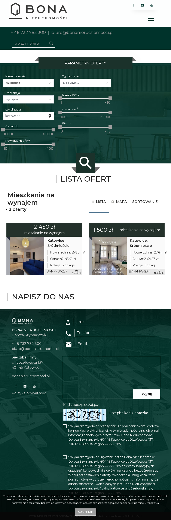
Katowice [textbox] (13, 116)
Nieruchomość (15, 76)
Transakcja (12, 93)
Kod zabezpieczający (81, 405)
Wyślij (147, 394)
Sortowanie (146, 202)
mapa (119, 202)
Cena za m (70, 109)
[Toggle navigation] (151, 19)
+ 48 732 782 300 (28, 32)
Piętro (66, 123)
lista (99, 202)
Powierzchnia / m (17, 140)
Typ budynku (71, 76)
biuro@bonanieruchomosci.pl (82, 32)
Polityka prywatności (29, 393)
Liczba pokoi (71, 94)
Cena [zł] (11, 126)
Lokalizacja (13, 109)
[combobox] (24, 116)
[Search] (33, 43)
